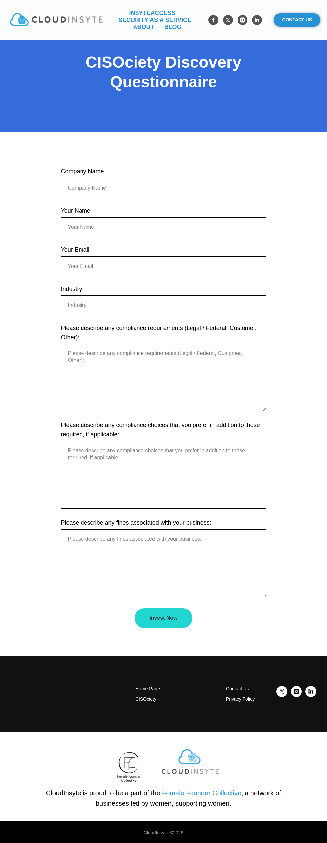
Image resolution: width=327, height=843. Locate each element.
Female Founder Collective (201, 793)
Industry (71, 289)
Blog (173, 27)
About (143, 27)
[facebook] (213, 20)
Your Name (75, 210)
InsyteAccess (152, 13)
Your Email (75, 249)
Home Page (148, 688)
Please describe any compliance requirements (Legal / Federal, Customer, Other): (159, 333)
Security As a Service (154, 20)
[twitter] (228, 20)
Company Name (82, 171)
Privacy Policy (240, 699)
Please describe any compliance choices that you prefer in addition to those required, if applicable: (160, 430)
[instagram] (242, 20)
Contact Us (237, 688)
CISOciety (146, 699)
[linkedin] (257, 20)
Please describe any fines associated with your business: (136, 522)
